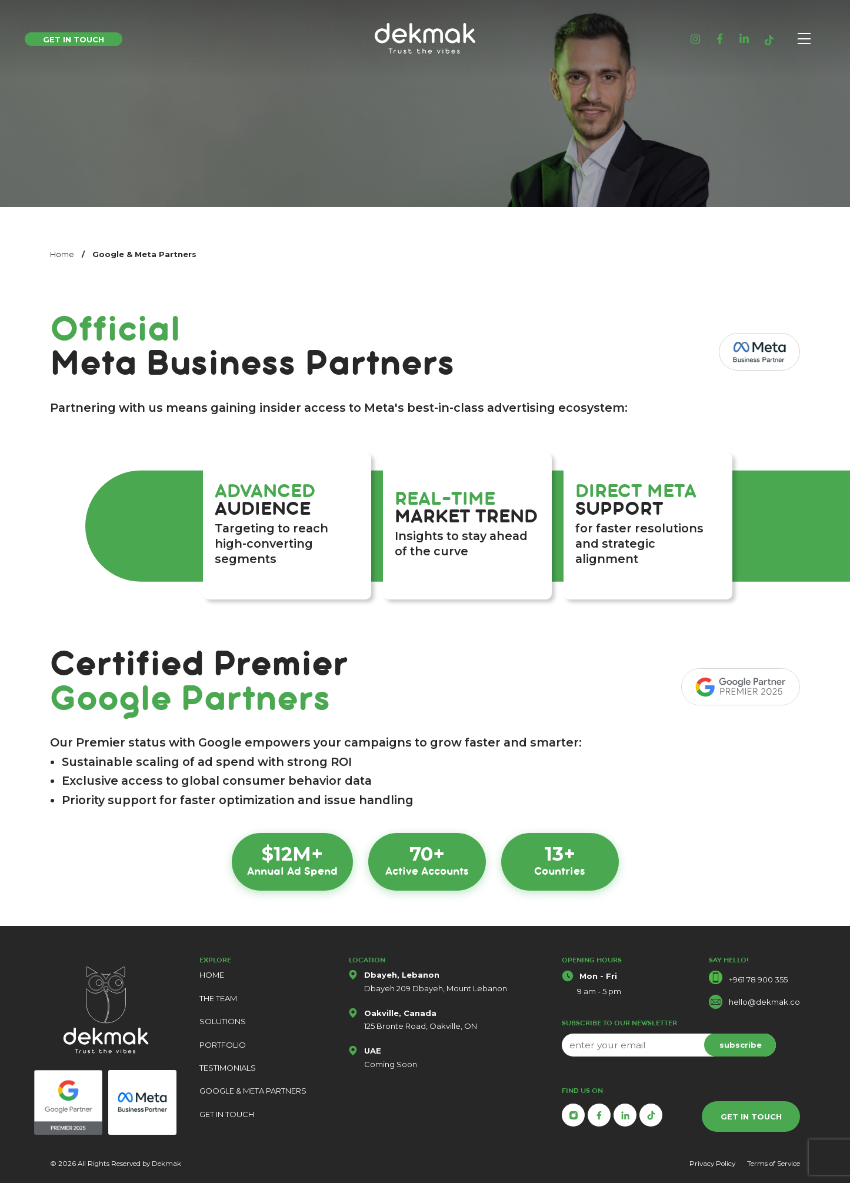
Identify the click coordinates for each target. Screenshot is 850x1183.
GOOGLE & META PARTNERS (252, 1090)
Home (62, 254)
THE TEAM (218, 998)
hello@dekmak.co (764, 1002)
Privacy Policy (712, 1163)
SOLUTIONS (222, 1021)
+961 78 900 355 (758, 979)
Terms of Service (773, 1163)
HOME (211, 974)
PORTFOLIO (222, 1044)
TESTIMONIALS (227, 1067)
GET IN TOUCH (226, 1114)
